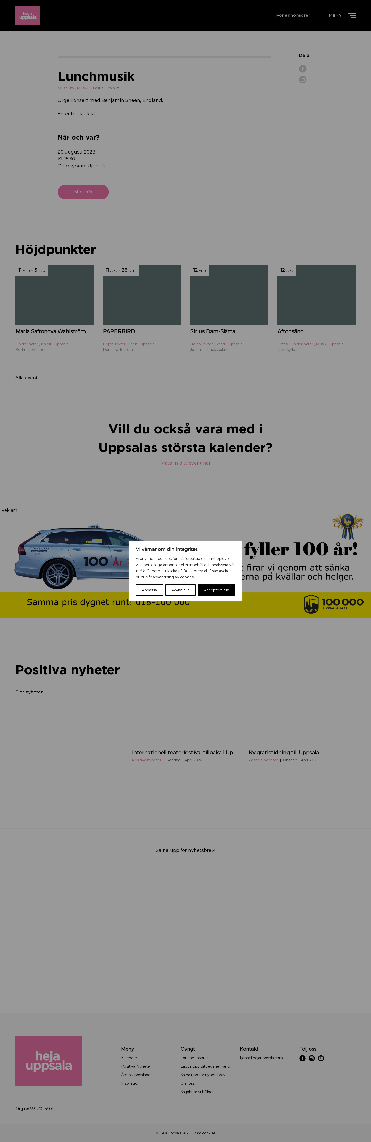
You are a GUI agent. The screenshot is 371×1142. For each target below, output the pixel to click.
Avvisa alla (180, 590)
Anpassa (149, 590)
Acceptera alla (216, 590)
